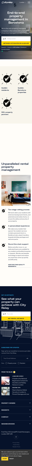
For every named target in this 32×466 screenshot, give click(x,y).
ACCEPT (5, 458)
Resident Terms (16, 446)
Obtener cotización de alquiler (16, 43)
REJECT (11, 458)
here (20, 456)
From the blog (8, 372)
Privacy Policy (16, 442)
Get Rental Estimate (16, 318)
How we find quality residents (16, 265)
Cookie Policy (16, 444)
